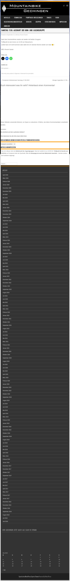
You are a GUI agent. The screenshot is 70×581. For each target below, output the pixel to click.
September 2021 (7, 325)
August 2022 (6, 292)
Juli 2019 (5, 403)
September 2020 (7, 358)
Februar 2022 (6, 312)
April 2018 (5, 452)
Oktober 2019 (6, 394)
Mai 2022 (5, 302)
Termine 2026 (18, 18)
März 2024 (5, 237)
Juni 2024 (5, 227)
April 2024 (5, 233)
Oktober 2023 (6, 250)
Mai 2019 (5, 410)
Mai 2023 (5, 263)
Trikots (49, 18)
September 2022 (7, 289)
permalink (30, 73)
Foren (57, 18)
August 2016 (6, 515)
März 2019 (5, 417)
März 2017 (5, 492)
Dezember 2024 (7, 211)
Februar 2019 (6, 420)
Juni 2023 (5, 260)
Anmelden (7, 26)
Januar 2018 (6, 462)
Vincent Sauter (24, 34)
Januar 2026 (6, 185)
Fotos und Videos (50, 22)
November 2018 (7, 430)
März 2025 (5, 204)
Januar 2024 (6, 243)
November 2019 (7, 390)
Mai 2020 (5, 371)
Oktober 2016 (6, 508)
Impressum (62, 22)
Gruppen (38, 22)
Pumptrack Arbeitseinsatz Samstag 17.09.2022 (15, 80)
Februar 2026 (6, 181)
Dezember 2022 (7, 279)
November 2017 (7, 469)
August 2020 (6, 361)
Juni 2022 (5, 299)
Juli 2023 (5, 256)
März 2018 (5, 456)
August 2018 (6, 439)
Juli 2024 (5, 224)
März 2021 (5, 341)
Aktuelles (7, 18)
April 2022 (5, 305)
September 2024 (7, 220)
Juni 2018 (5, 446)
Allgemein (17, 73)
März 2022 (5, 309)
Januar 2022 (6, 315)
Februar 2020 (6, 381)
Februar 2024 (6, 240)
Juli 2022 (5, 296)
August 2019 (6, 400)
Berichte (29, 22)
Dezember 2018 (7, 426)
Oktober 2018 (6, 433)
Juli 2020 (5, 364)
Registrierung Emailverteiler (13, 22)
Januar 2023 (6, 276)
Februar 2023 (6, 273)
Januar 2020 (6, 384)
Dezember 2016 (7, 501)
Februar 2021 (6, 345)
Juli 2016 (5, 518)
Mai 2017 (5, 485)
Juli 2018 (5, 443)
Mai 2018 (5, 449)
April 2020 (5, 374)
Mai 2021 (5, 338)
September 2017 (7, 475)
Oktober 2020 (6, 354)
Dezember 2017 (7, 466)
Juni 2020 (5, 368)
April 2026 (5, 175)
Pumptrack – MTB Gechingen (34, 18)
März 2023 (5, 269)
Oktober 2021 (6, 322)
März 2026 (5, 178)
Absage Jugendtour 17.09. (60, 80)
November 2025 (7, 191)
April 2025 (5, 201)
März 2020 (5, 377)
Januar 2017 (6, 498)
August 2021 (6, 328)
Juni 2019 (5, 407)
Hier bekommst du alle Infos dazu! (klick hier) (14, 136)
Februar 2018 (6, 459)
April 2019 (5, 413)
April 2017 (5, 488)
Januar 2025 (6, 207)
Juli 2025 (5, 194)
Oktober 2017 (6, 472)
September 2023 (7, 253)
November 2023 (7, 247)
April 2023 (5, 266)
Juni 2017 (5, 482)
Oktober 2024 (6, 217)
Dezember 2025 (7, 188)
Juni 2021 (5, 335)
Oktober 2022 (6, 286)
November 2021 (7, 318)
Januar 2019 (6, 423)
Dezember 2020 (7, 351)
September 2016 (7, 511)
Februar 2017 (6, 495)
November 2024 (7, 214)
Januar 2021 (6, 348)
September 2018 (7, 436)
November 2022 (7, 282)
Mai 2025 (5, 198)
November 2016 (7, 505)
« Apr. (4, 570)
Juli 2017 (5, 479)
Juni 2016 (5, 521)
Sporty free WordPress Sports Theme (29, 576)
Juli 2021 (5, 332)
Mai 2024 (5, 230)
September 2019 (7, 397)
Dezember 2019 (7, 387)
